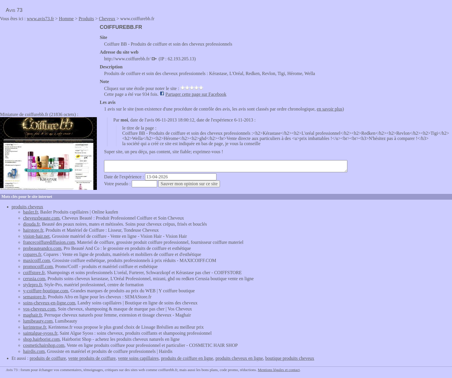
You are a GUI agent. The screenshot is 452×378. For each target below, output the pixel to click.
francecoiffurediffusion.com (49, 242)
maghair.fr (32, 314)
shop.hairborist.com (41, 339)
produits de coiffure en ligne (187, 358)
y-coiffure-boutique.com (45, 290)
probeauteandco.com (42, 248)
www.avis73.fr (40, 18)
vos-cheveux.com (39, 308)
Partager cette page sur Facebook (195, 94)
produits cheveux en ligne (239, 358)
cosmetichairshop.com (44, 345)
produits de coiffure (48, 358)
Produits (86, 18)
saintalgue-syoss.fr (40, 333)
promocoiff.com (38, 266)
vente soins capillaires (138, 358)
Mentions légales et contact (279, 370)
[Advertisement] (48, 64)
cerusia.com (34, 278)
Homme (66, 18)
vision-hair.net (36, 236)
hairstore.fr (33, 230)
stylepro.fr (32, 284)
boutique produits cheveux (289, 358)
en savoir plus (329, 108)
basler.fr (30, 211)
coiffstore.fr (34, 272)
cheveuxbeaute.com (41, 218)
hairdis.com (34, 351)
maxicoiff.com (36, 260)
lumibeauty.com (38, 321)
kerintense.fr (34, 327)
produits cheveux (27, 206)
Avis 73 (14, 10)
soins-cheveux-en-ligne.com (49, 302)
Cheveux (107, 18)
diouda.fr (31, 224)
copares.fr (32, 254)
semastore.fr (34, 296)
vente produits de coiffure (92, 358)
